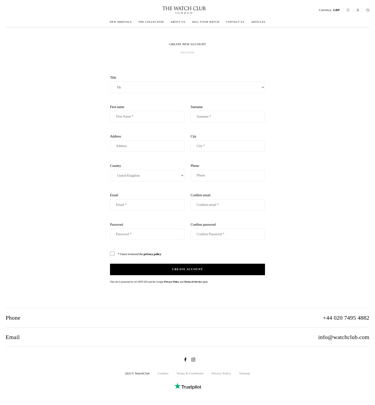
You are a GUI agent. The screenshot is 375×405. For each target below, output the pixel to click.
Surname (228, 113)
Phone (228, 172)
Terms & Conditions (190, 373)
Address (147, 143)
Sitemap (244, 373)
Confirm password (228, 231)
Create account (187, 269)
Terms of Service (193, 281)
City (228, 143)
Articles (258, 21)
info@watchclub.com (343, 337)
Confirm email (228, 202)
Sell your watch (205, 21)
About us (178, 21)
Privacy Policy (171, 281)
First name (147, 113)
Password (147, 231)
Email (147, 202)
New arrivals (121, 21)
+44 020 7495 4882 (346, 318)
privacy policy (152, 254)
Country (147, 172)
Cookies (163, 373)
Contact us (235, 21)
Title (187, 84)
